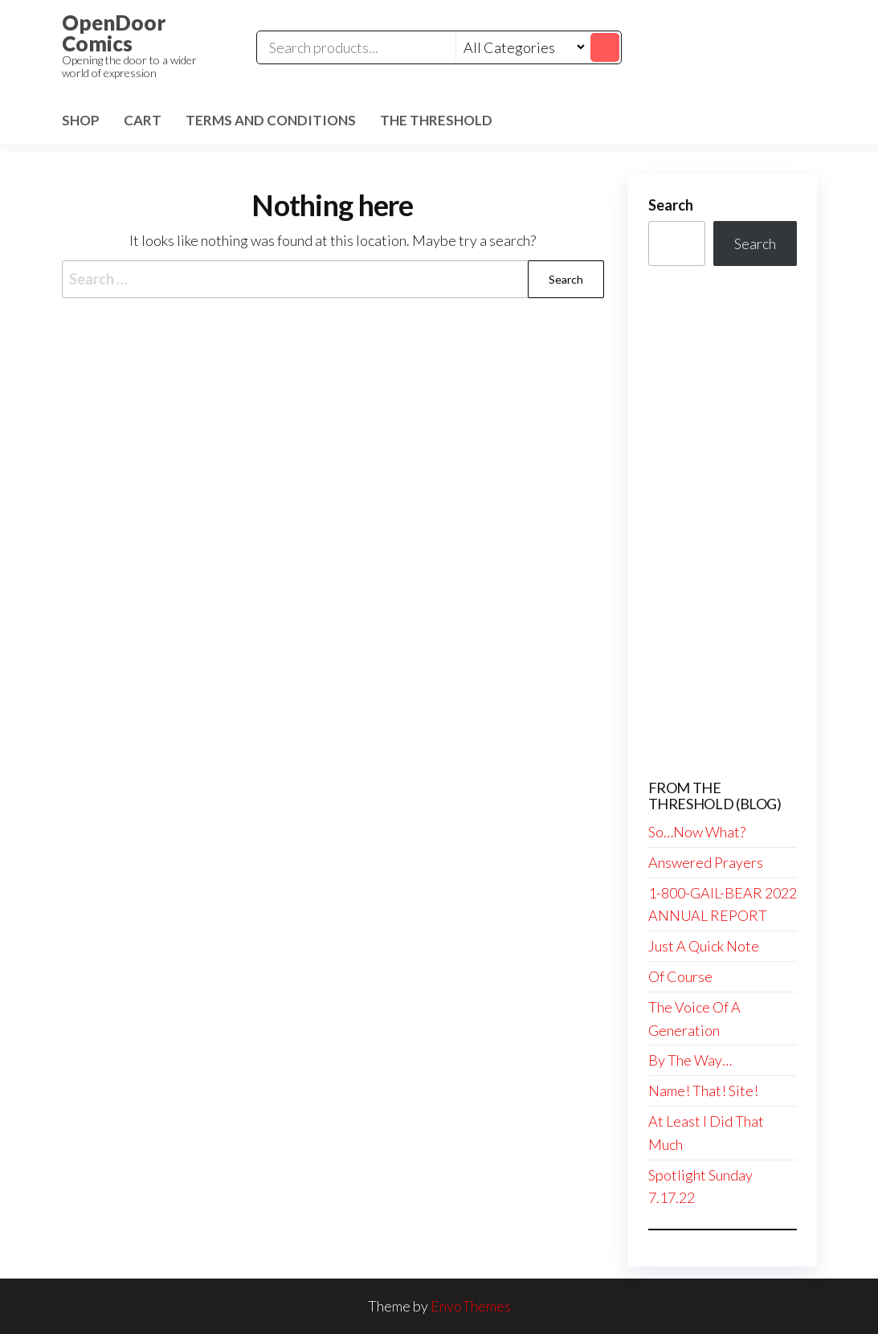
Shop (81, 120)
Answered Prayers (705, 862)
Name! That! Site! (703, 1090)
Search (670, 205)
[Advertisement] (722, 523)
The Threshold (436, 120)
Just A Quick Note (703, 946)
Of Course (680, 976)
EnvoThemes (471, 1306)
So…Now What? (696, 832)
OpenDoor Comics (113, 33)
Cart (142, 120)
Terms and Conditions (271, 120)
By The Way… (690, 1060)
